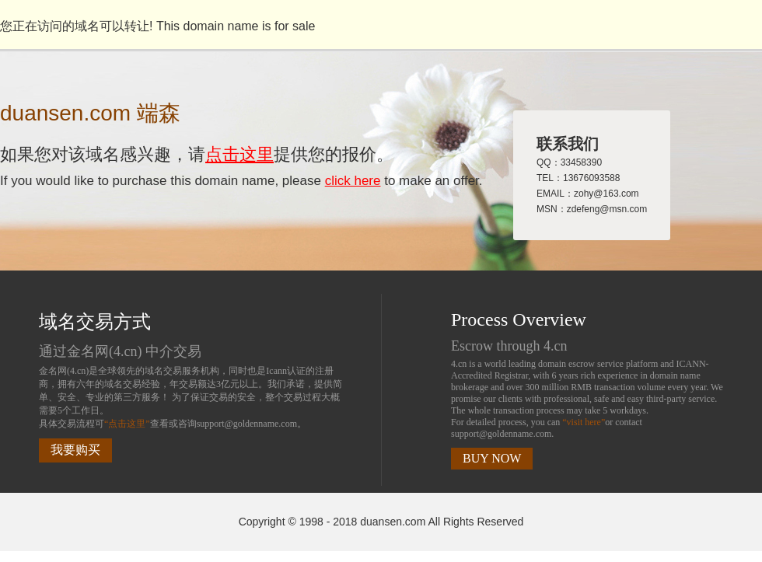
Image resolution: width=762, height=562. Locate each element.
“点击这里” (127, 423)
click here (353, 180)
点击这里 (239, 154)
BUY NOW (492, 458)
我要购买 (75, 449)
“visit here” (583, 422)
